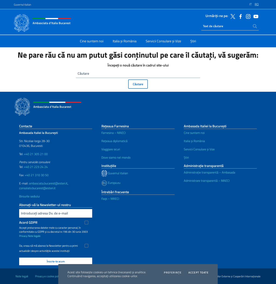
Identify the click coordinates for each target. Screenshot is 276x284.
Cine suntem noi (194, 132)
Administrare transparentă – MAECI (207, 180)
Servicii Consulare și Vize (199, 149)
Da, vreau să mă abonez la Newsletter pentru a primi (48, 246)
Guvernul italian (22, 4)
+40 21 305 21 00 (36, 154)
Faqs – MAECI (110, 198)
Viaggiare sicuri (110, 149)
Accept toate (198, 272)
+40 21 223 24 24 (36, 167)
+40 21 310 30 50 (36, 175)
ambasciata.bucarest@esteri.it (48, 183)
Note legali (22, 276)
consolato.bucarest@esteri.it (37, 188)
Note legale (34, 236)
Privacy (23, 236)
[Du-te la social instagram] (247, 16)
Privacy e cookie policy (48, 276)
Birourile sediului (29, 196)
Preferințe (173, 272)
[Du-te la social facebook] (239, 16)
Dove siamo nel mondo (116, 157)
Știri (186, 157)
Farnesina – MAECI (113, 132)
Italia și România (194, 141)
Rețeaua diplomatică (114, 141)
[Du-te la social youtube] (255, 16)
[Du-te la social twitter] (232, 16)
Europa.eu (110, 182)
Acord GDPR (28, 222)
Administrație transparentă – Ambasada (209, 172)
